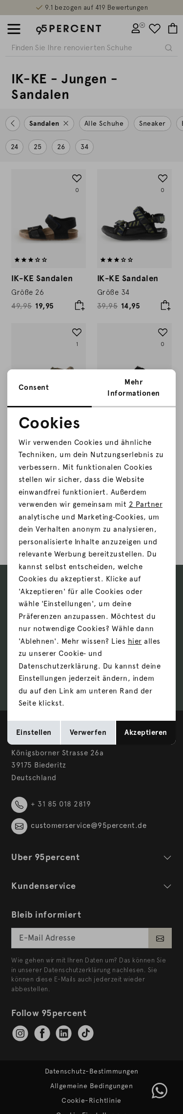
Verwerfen (88, 732)
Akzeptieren (145, 732)
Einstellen (34, 732)
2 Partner (146, 504)
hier (135, 641)
